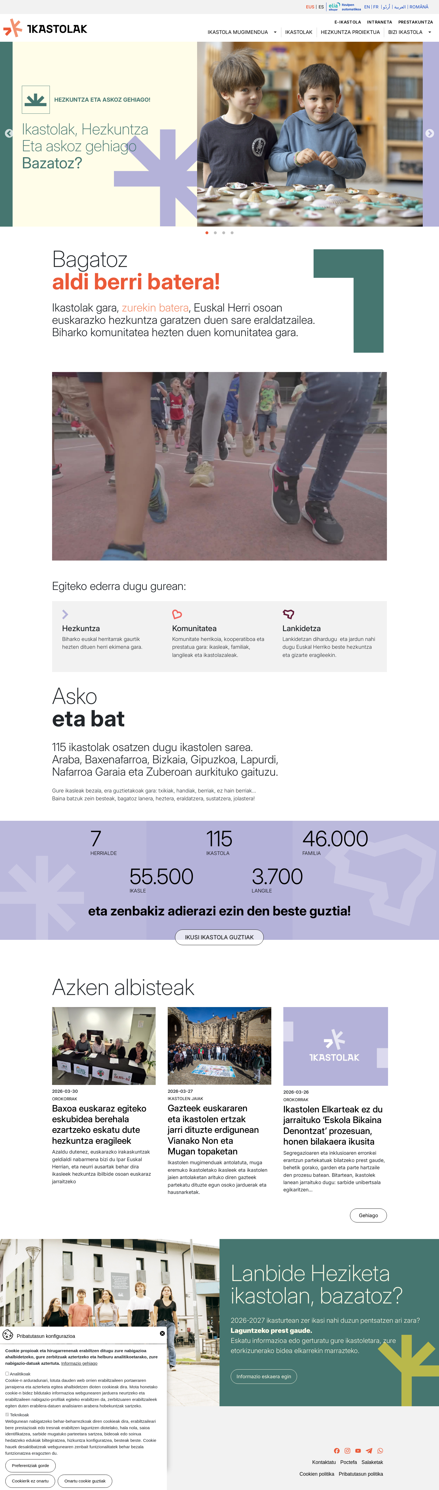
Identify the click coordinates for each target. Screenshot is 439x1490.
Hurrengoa (430, 134)
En (367, 7)
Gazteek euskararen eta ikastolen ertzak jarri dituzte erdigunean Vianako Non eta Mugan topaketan (213, 1130)
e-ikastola (348, 22)
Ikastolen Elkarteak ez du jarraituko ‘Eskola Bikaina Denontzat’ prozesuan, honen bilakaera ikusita (333, 1125)
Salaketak (372, 1462)
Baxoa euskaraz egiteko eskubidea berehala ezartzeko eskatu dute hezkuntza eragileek (99, 1124)
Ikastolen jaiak (185, 1098)
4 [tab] (232, 233)
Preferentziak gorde (30, 1465)
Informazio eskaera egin (264, 1376)
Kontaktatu (324, 1462)
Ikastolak (298, 32)
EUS (310, 7)
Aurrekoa (9, 134)
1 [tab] (207, 233)
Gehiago (368, 1216)
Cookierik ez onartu (30, 1481)
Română (419, 7)
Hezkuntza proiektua (350, 32)
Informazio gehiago (79, 1363)
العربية (400, 7)
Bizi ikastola (405, 32)
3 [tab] (223, 233)
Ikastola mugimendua (238, 32)
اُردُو (386, 7)
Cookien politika (317, 1474)
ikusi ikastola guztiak (219, 937)
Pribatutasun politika (361, 1474)
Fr (376, 7)
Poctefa (348, 1462)
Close (162, 1333)
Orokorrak (64, 1098)
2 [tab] (215, 233)
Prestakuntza (415, 22)
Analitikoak (20, 1374)
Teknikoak (19, 1414)
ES (321, 7)
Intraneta (379, 22)
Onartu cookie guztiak (85, 1481)
